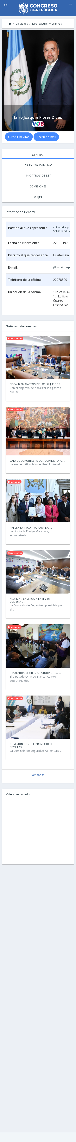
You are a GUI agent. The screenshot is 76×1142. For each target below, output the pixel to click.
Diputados (22, 23)
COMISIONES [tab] (38, 186)
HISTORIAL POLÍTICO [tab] (38, 164)
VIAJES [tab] (38, 197)
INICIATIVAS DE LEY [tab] (38, 175)
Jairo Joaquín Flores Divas (47, 23)
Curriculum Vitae (18, 137)
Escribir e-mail (46, 137)
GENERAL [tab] (38, 155)
